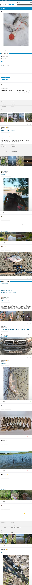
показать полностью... (4, 99)
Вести (1, 88)
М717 (3, 326)
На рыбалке (2, 176)
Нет (6, 4)
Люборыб (3, 440)
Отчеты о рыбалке (6, 331)
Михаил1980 (4, 360)
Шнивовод (3, 127)
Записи (2, 331)
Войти (5, 77)
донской (3, 246)
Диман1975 (4, 474)
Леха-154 (4, 65)
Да (11, 4)
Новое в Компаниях (5, 281)
